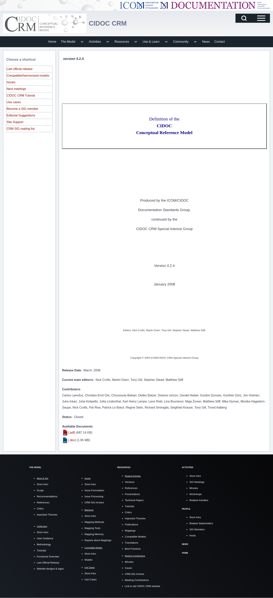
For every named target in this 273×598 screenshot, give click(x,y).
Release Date (71, 370)
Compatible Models (135, 536)
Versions (129, 481)
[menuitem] (52, 41)
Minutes (129, 561)
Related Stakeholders (201, 523)
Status (66, 417)
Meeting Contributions (137, 580)
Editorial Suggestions (21, 115)
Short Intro (42, 484)
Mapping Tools (92, 528)
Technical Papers (134, 500)
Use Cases (91, 579)
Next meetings (16, 88)
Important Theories (47, 514)
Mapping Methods (94, 522)
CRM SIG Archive (94, 502)
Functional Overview (48, 556)
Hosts (192, 535)
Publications (131, 524)
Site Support (15, 122)
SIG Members (197, 529)
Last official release (20, 69)
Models (89, 559)
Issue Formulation (94, 490)
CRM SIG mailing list (21, 128)
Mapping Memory (94, 534)
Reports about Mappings (98, 540)
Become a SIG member (22, 108)
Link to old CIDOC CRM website (142, 586)
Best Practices (133, 548)
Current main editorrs (77, 379)
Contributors (71, 389)
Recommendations (47, 496)
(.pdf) (71, 432)
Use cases (14, 102)
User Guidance (45, 538)
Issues (11, 82)
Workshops (195, 494)
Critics (40, 508)
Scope (40, 490)
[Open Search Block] (244, 18)
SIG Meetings (196, 481)
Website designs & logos (50, 568)
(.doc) (72, 440)
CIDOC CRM (108, 23)
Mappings (130, 530)
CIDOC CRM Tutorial (21, 95)
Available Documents (77, 426)
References (43, 502)
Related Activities (198, 500)
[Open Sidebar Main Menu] (261, 18)
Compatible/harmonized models (28, 75)
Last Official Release (48, 562)
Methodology (44, 544)
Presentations (132, 494)
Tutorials (41, 550)
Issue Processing (94, 496)
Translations (131, 542)
